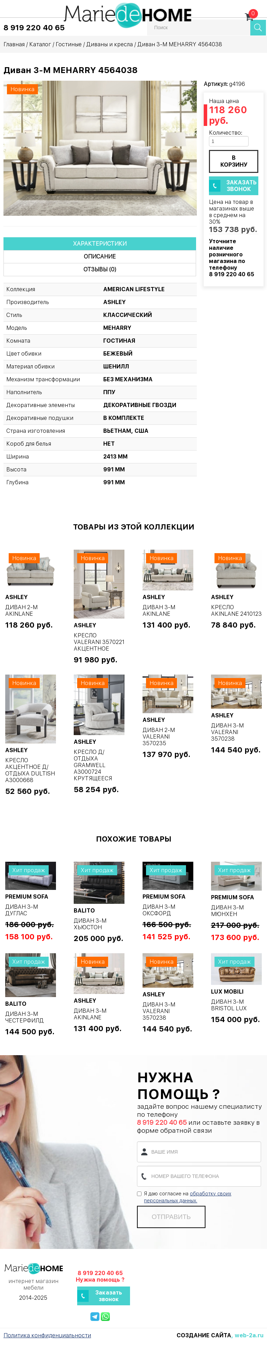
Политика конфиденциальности (47, 1335)
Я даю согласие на (184, 1197)
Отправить (171, 1216)
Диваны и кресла (109, 44)
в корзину (234, 161)
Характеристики (100, 243)
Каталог (40, 44)
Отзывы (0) (99, 269)
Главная (14, 44)
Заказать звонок (241, 185)
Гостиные (69, 44)
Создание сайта (204, 1335)
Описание (100, 256)
